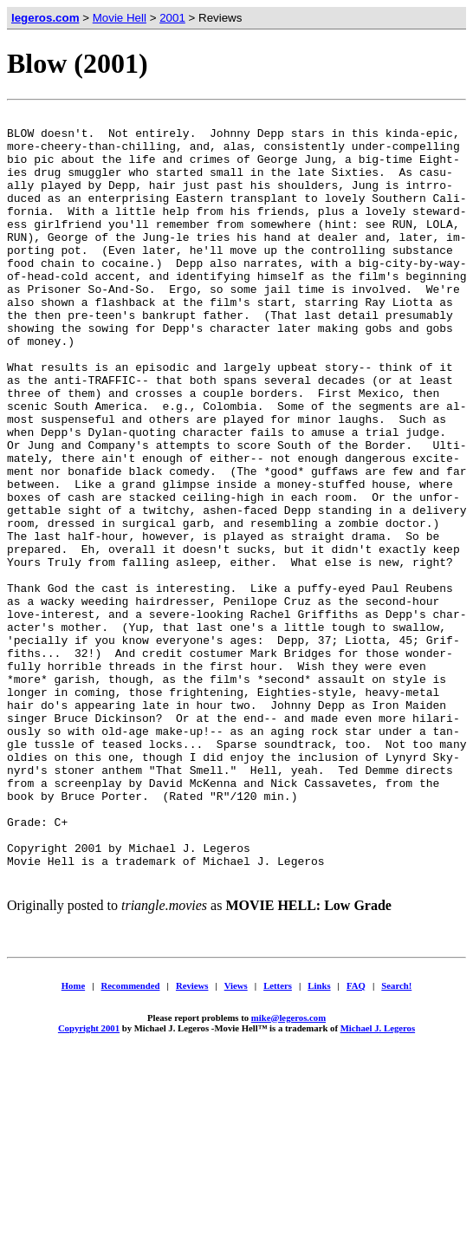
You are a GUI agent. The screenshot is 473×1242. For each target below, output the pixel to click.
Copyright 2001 (89, 1179)
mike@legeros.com (288, 1168)
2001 (172, 17)
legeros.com (45, 17)
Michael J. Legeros (377, 1179)
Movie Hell (119, 17)
